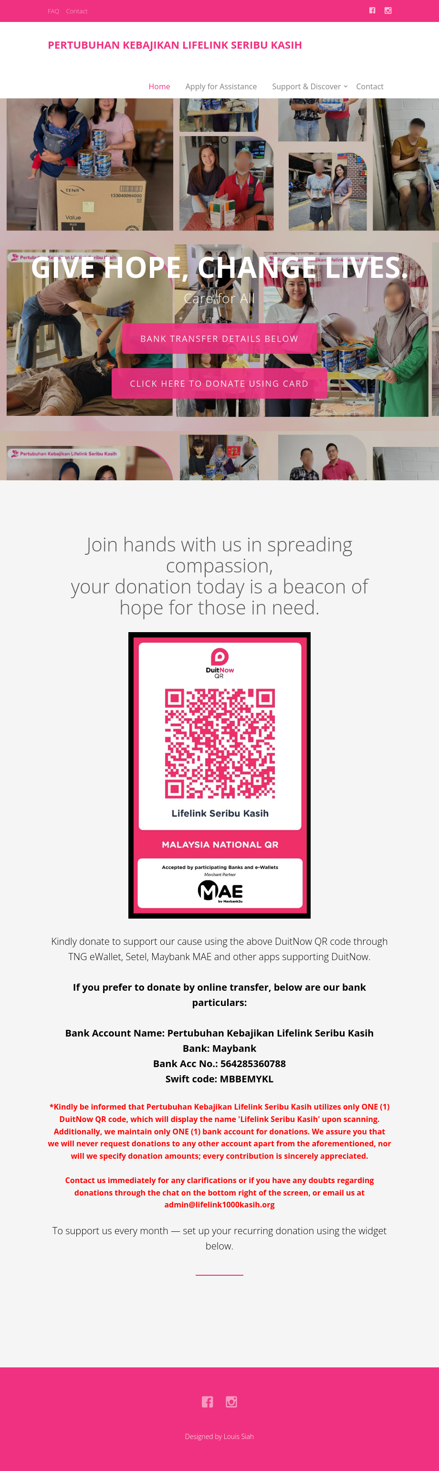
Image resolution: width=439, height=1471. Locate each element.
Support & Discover (306, 86)
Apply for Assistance (221, 86)
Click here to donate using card (219, 383)
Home (159, 86)
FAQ (53, 11)
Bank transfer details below (219, 338)
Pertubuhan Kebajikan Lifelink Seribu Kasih (175, 44)
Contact (76, 11)
